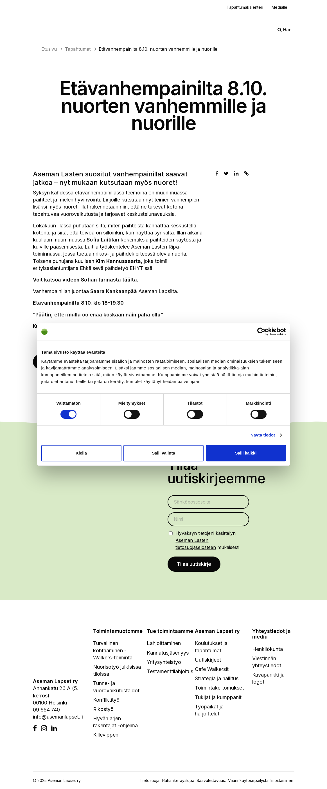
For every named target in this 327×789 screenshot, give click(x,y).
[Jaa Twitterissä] (226, 173)
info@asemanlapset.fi (58, 718)
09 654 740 (46, 710)
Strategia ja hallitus (216, 679)
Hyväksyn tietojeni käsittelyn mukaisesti (207, 540)
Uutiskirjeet (208, 660)
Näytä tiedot (263, 435)
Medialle (279, 7)
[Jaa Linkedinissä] (236, 173)
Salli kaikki (246, 453)
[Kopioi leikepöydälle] (246, 173)
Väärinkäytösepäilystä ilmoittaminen (260, 781)
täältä (129, 280)
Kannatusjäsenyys (168, 653)
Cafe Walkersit (212, 670)
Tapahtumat (78, 49)
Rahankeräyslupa (179, 781)
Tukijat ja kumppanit (218, 698)
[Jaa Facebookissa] (216, 173)
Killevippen (105, 736)
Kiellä (81, 453)
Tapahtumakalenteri (245, 7)
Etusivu (49, 49)
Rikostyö (103, 710)
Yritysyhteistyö (164, 663)
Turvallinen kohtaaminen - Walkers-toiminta (112, 651)
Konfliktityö (106, 700)
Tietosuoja (149, 781)
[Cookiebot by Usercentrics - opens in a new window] (261, 331)
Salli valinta (163, 453)
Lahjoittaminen (164, 644)
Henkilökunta (267, 650)
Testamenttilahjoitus (170, 672)
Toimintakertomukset (219, 689)
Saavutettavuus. (212, 781)
